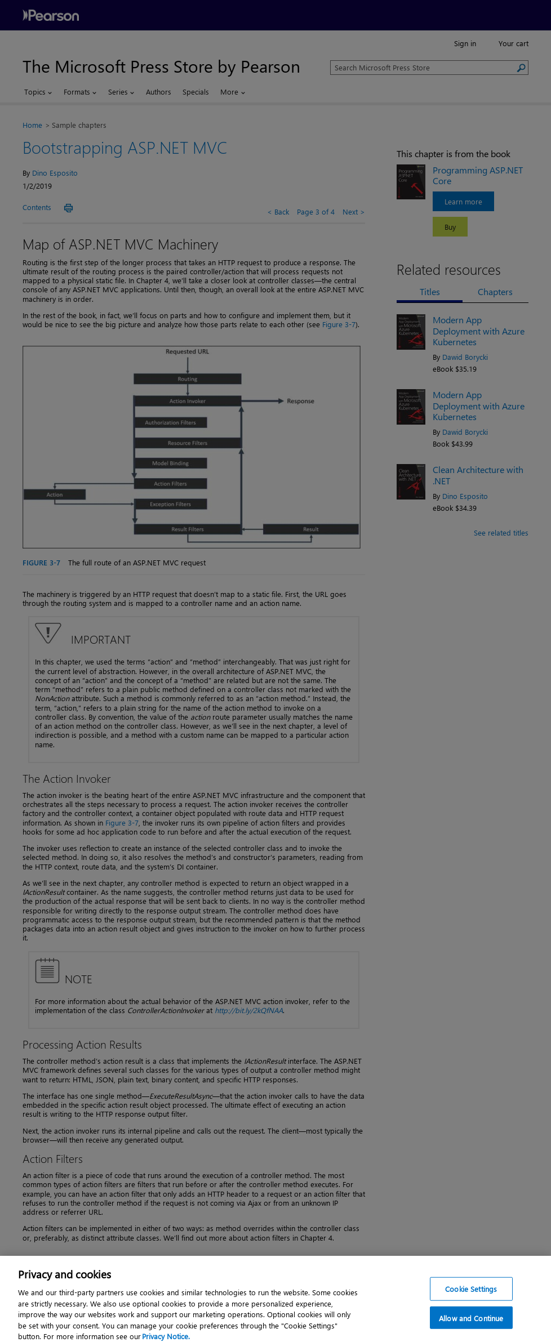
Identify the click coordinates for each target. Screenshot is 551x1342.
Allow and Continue (471, 1323)
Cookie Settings (471, 1294)
